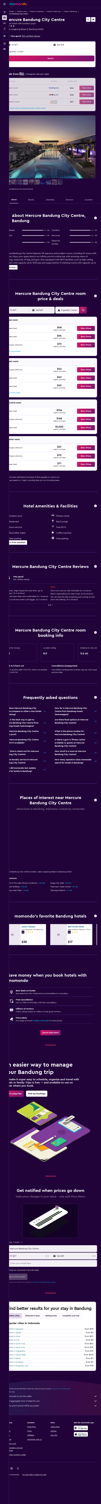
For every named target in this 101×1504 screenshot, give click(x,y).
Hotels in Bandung (79, 11)
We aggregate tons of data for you (56, 1428)
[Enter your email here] (57, 1285)
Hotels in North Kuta (25, 1375)
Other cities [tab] (23, 1343)
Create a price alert (50, 1043)
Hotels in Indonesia (46, 11)
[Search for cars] (4, 23)
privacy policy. (60, 1304)
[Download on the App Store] (83, 1461)
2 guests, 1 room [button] (24, 52)
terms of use (46, 1304)
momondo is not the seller (56, 1423)
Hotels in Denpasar (24, 1356)
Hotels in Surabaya (24, 1389)
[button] (4, 4)
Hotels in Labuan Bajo (26, 1382)
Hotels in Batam (23, 1386)
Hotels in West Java (63, 11)
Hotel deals (19, 11)
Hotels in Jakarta (23, 1360)
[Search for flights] (4, 12)
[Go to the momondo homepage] (18, 4)
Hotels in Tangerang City (27, 1393)
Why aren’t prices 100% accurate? (56, 1433)
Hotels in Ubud (23, 1364)
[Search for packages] (4, 28)
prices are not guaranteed (69, 1416)
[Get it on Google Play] (83, 1455)
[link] (55, 1054)
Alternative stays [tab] (41, 1343)
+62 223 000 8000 (23, 32)
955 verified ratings (40, 36)
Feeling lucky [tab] (60, 1343)
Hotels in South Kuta (25, 1371)
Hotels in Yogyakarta (25, 1378)
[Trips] (4, 36)
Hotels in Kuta (22, 1367)
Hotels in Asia (31, 11)
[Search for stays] (4, 17)
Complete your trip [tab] (80, 1343)
